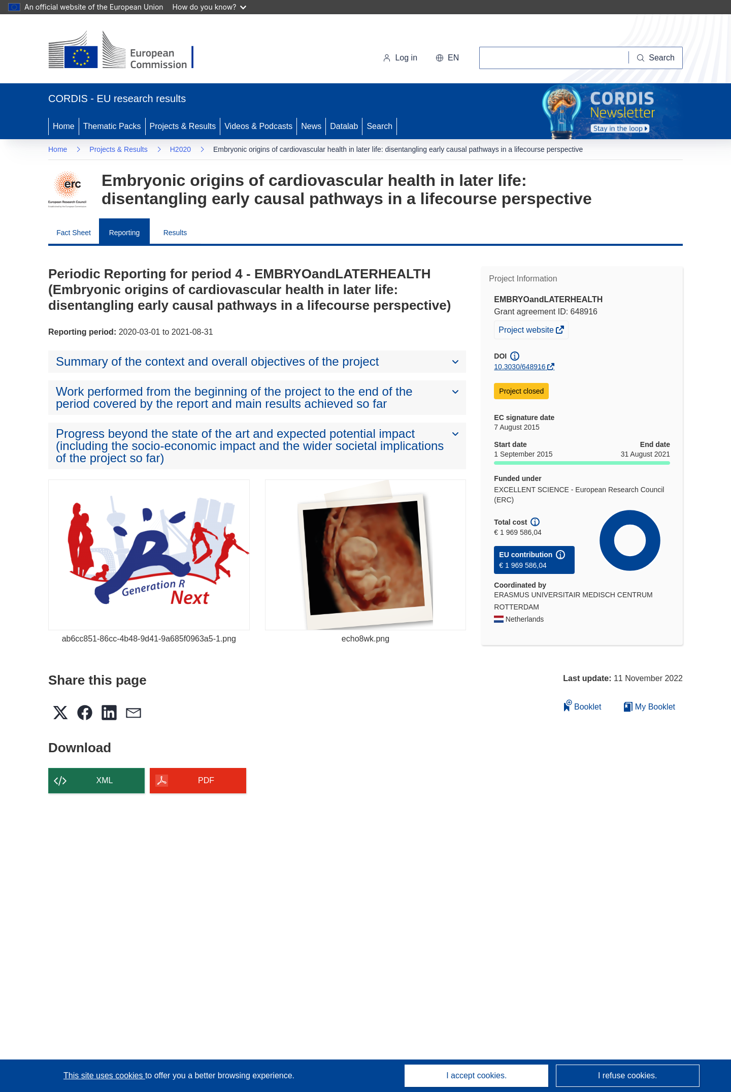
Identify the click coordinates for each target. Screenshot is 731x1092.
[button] (447, 58)
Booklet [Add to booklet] (583, 705)
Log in (400, 57)
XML (104, 780)
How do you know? (210, 7)
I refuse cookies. (627, 1075)
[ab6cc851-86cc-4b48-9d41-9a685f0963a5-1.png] (149, 554)
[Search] (656, 58)
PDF (206, 780)
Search (379, 126)
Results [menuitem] (175, 233)
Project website (527, 331)
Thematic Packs (112, 126)
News (311, 126)
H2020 (180, 149)
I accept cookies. (476, 1075)
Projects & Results (183, 126)
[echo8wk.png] (366, 554)
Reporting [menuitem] (124, 233)
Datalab (344, 126)
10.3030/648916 (519, 367)
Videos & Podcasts (258, 126)
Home (64, 126)
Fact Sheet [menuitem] (73, 233)
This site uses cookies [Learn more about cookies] (104, 1075)
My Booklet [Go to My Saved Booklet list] (649, 707)
